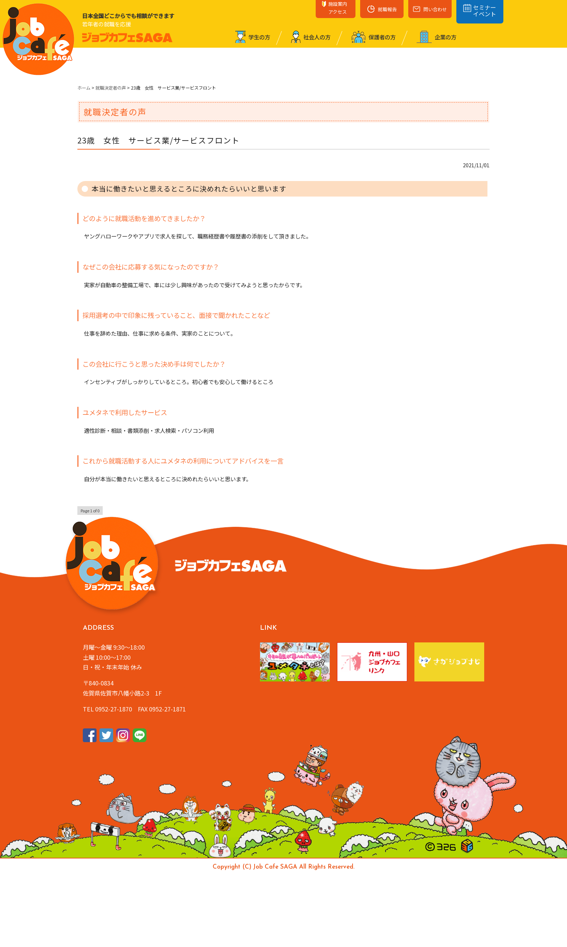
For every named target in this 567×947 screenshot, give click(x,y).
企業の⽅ (436, 37)
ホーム (83, 88)
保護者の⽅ (373, 37)
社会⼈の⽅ (311, 37)
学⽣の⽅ (252, 37)
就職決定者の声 (110, 88)
